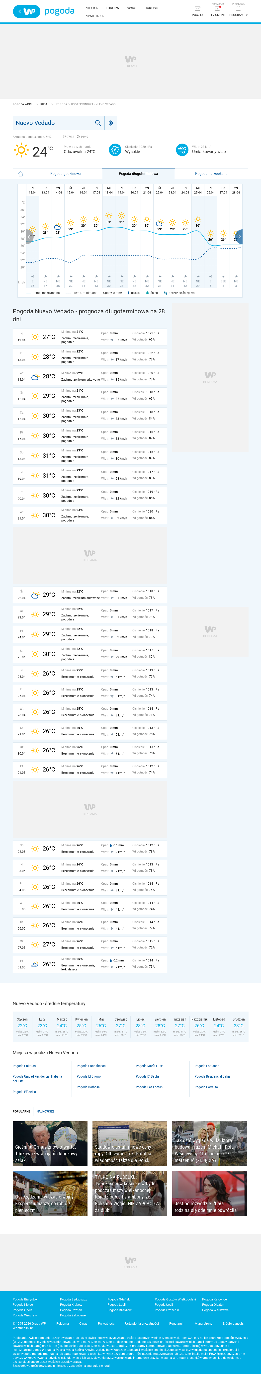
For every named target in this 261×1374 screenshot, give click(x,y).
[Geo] (111, 123)
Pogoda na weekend (211, 173)
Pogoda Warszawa (215, 1310)
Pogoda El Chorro (89, 1076)
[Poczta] (198, 12)
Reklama (62, 1323)
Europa (112, 8)
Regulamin (176, 1323)
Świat (132, 8)
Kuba (44, 104)
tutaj (106, 1366)
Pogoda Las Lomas (149, 1087)
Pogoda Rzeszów (119, 1310)
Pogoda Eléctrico (24, 1092)
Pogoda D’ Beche (148, 1076)
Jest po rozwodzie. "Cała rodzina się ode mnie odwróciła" (206, 1207)
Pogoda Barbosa (88, 1087)
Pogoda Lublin (117, 1304)
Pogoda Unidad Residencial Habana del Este (37, 1078)
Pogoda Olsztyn (213, 1304)
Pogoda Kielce (23, 1304)
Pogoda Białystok (25, 1299)
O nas (83, 1323)
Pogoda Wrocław (25, 1315)
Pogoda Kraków (71, 1304)
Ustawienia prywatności (142, 1323)
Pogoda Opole (22, 1310)
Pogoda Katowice (214, 1299)
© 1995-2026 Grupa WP (29, 1323)
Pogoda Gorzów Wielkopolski (175, 1299)
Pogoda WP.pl (23, 104)
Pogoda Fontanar (207, 1066)
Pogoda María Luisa (150, 1066)
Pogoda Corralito (206, 1087)
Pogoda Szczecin (167, 1310)
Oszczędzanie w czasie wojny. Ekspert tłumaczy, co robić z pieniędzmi (45, 1203)
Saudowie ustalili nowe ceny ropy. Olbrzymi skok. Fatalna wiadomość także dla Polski (123, 1153)
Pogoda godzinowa (65, 173)
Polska (91, 8)
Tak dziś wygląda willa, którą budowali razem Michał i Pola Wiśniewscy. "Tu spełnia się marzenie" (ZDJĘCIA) (204, 1150)
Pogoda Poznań (71, 1310)
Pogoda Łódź (164, 1304)
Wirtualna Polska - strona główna (27, 11)
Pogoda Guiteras (24, 1066)
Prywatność (106, 1323)
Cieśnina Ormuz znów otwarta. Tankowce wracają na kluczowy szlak (46, 1153)
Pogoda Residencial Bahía (213, 1076)
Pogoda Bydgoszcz (73, 1299)
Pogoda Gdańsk (118, 1299)
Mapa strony (203, 1323)
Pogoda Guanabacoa (91, 1066)
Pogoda (59, 11)
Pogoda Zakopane (73, 1315)
